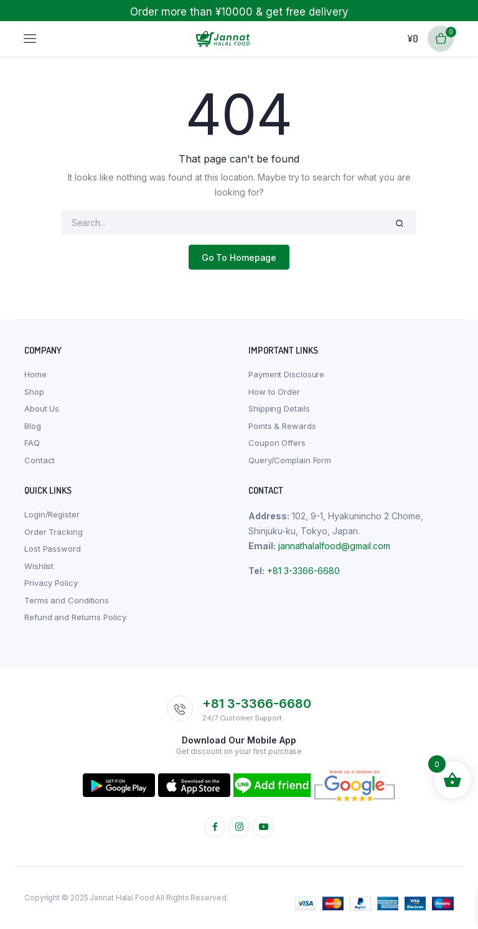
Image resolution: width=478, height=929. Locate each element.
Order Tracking (53, 532)
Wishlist (39, 566)
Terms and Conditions (66, 600)
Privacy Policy (51, 583)
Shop (34, 392)
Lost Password (52, 549)
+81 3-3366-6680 (303, 570)
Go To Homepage (239, 257)
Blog (32, 426)
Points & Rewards (282, 426)
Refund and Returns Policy (75, 617)
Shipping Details (278, 408)
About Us (41, 408)
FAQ (32, 443)
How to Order (274, 392)
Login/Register (52, 514)
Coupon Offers (277, 443)
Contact (39, 460)
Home (35, 374)
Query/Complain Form (289, 460)
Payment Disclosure (286, 374)
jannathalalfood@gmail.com (334, 545)
